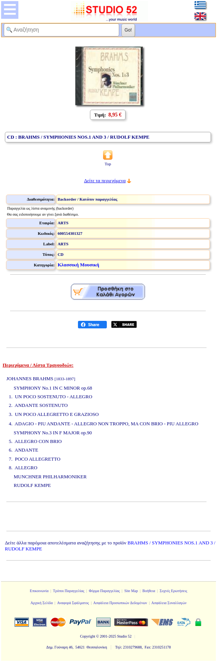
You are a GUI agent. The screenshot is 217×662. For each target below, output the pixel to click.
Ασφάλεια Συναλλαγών (169, 603)
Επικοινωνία (39, 591)
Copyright (87, 636)
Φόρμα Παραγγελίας (104, 591)
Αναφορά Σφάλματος (73, 603)
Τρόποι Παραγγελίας (68, 591)
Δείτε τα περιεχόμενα (105, 180)
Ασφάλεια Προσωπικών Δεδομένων (120, 603)
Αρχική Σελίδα (41, 603)
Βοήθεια (148, 591)
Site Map (131, 591)
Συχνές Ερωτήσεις (173, 591)
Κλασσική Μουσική (78, 265)
